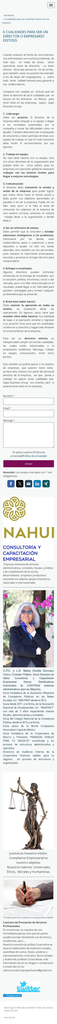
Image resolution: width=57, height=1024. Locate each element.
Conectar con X (12, 996)
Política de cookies (44, 1007)
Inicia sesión (9, 1017)
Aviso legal (8, 1007)
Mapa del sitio (11, 1010)
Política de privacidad (35, 456)
